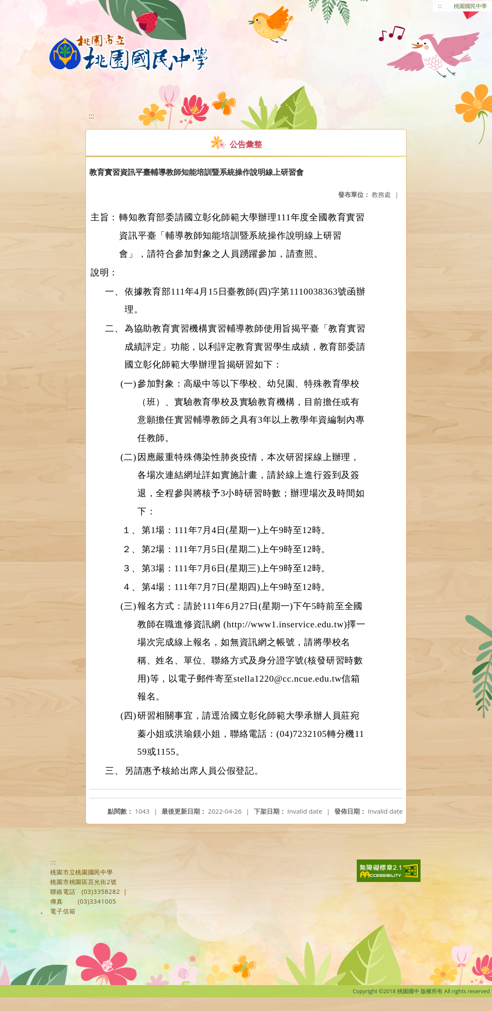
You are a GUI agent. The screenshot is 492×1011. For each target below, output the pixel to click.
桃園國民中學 (470, 6)
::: (440, 6)
